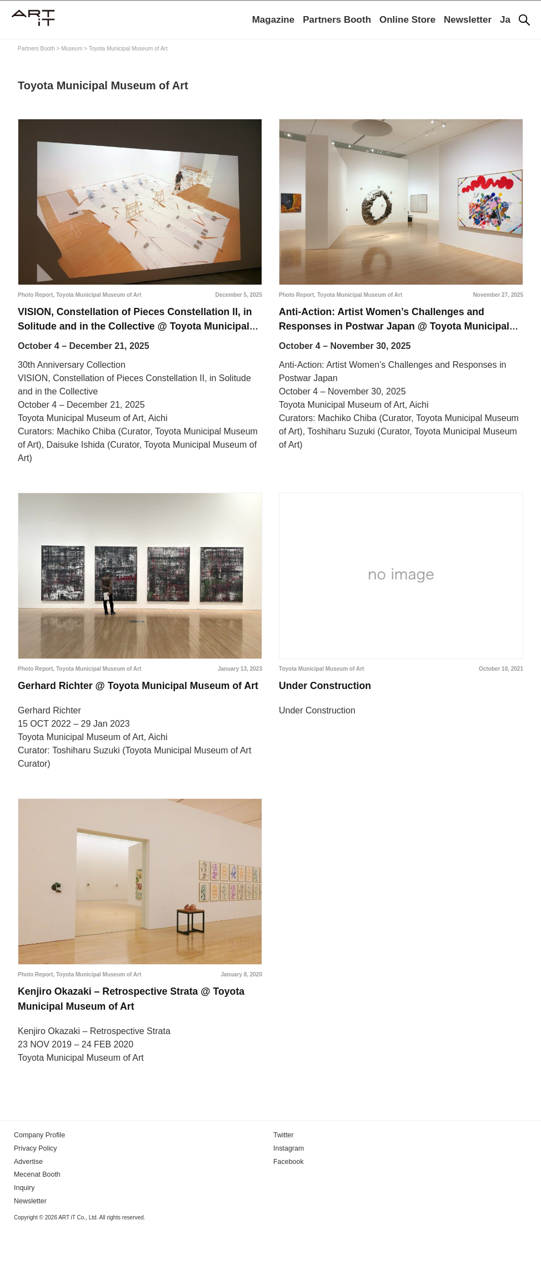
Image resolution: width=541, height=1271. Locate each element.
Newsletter (468, 19)
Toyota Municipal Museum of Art (98, 295)
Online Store (407, 19)
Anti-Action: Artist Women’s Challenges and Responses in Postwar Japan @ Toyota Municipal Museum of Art (395, 333)
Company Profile (38, 1179)
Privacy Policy (35, 1192)
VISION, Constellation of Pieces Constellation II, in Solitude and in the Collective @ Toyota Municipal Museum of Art (137, 333)
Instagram (288, 1192)
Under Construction (331, 697)
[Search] (524, 20)
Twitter (283, 1179)
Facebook (288, 1204)
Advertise (28, 1204)
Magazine (273, 19)
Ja (505, 19)
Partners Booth (337, 19)
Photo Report (35, 295)
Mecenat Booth (36, 1217)
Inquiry (24, 1230)
